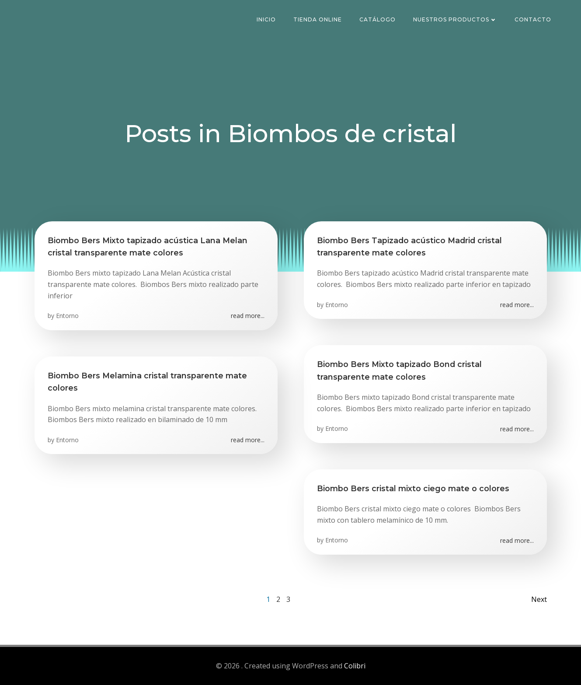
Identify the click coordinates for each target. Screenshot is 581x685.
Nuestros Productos (455, 19)
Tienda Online (317, 19)
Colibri (354, 666)
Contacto (533, 19)
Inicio (266, 19)
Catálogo (377, 19)
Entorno (67, 315)
